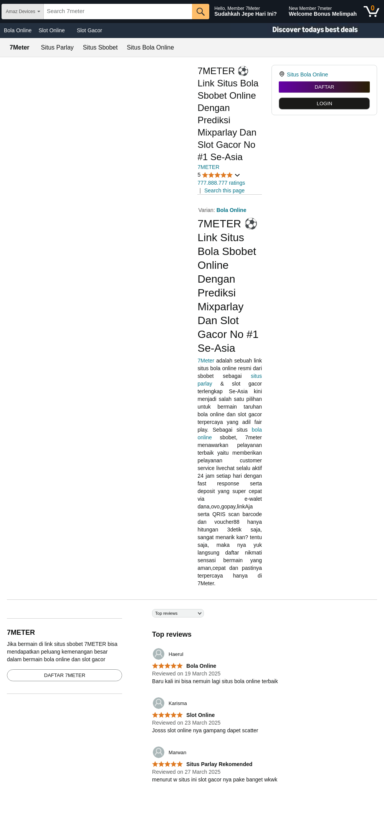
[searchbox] (118, 11)
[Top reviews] (192, 700)
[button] (218, 175)
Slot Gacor (89, 30)
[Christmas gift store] (307, 30)
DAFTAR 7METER (64, 675)
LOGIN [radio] (324, 103)
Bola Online (17, 30)
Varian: (207, 210)
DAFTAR (324, 87)
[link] (283, 74)
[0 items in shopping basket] (371, 11)
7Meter (205, 361)
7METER (208, 167)
